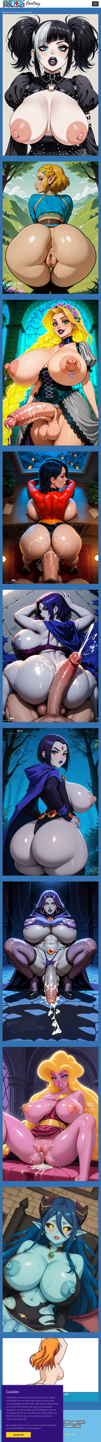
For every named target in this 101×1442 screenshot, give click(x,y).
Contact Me (69, 1434)
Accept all (18, 1434)
